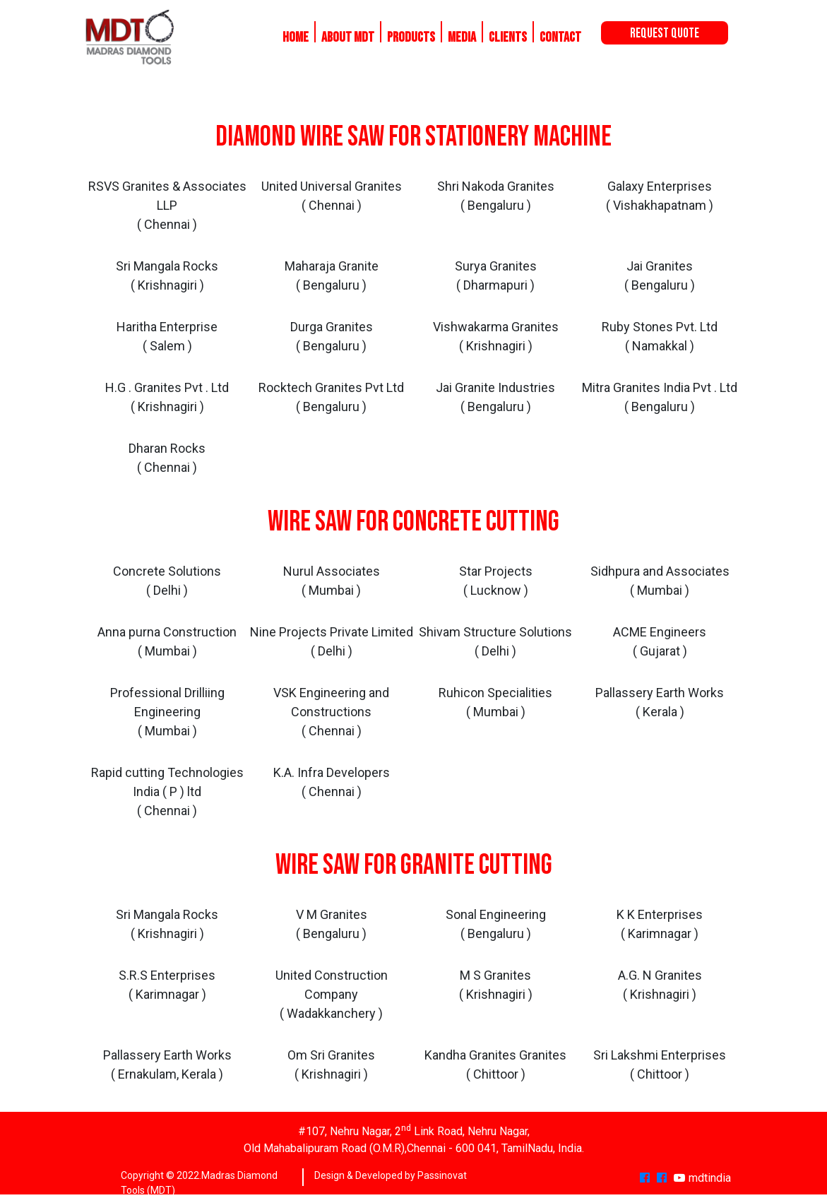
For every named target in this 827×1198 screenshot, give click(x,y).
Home (295, 37)
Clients (508, 37)
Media (462, 37)
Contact (560, 37)
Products (411, 37)
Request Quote (664, 33)
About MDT (347, 37)
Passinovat (442, 1175)
